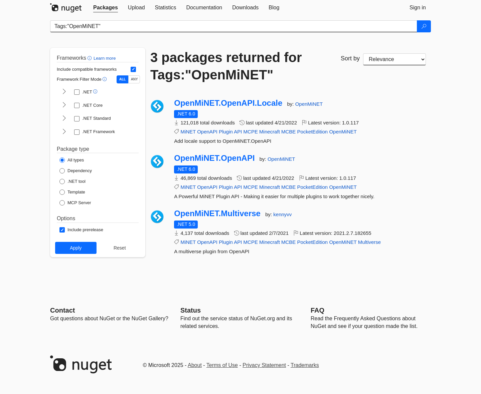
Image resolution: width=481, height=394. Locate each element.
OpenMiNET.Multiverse (217, 213)
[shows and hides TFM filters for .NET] (64, 92)
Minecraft (269, 131)
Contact (62, 310)
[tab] (105, 7)
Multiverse (369, 242)
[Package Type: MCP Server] (75, 203)
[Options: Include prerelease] (81, 230)
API (238, 131)
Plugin (226, 131)
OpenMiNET (309, 104)
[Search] (424, 26)
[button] (90, 58)
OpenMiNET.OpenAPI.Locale (228, 103)
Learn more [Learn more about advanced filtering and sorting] (105, 58)
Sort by (350, 58)
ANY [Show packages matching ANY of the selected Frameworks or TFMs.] (134, 79)
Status (190, 310)
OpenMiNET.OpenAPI (214, 158)
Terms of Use (222, 365)
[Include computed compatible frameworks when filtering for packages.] (133, 69)
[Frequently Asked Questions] (317, 310)
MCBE (288, 131)
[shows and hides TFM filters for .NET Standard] (64, 118)
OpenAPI (207, 131)
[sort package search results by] (394, 59)
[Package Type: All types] (72, 160)
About (195, 365)
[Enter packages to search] (233, 26)
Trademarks (305, 365)
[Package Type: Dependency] (76, 170)
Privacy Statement (264, 365)
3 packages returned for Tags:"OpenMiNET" (226, 66)
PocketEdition (312, 131)
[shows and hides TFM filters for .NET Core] (64, 105)
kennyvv (282, 214)
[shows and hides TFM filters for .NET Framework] (64, 132)
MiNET (188, 131)
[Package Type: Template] (72, 192)
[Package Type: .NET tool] (72, 181)
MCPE (251, 131)
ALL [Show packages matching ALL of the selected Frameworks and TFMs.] (122, 79)
